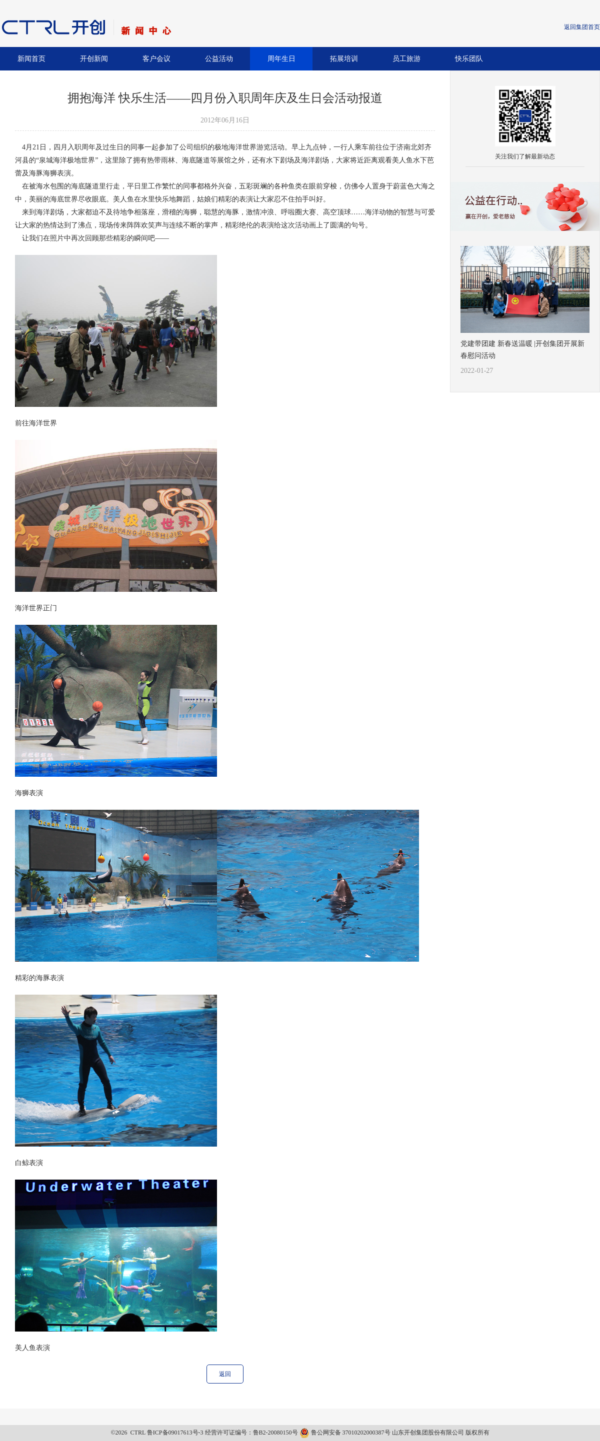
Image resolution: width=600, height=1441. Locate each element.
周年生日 (282, 58)
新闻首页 (32, 58)
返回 (225, 1374)
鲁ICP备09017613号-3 (175, 1432)
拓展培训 (344, 58)
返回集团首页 (582, 26)
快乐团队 (469, 58)
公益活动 (219, 58)
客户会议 (156, 58)
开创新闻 (94, 58)
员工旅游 (406, 58)
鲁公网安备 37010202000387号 (346, 1432)
